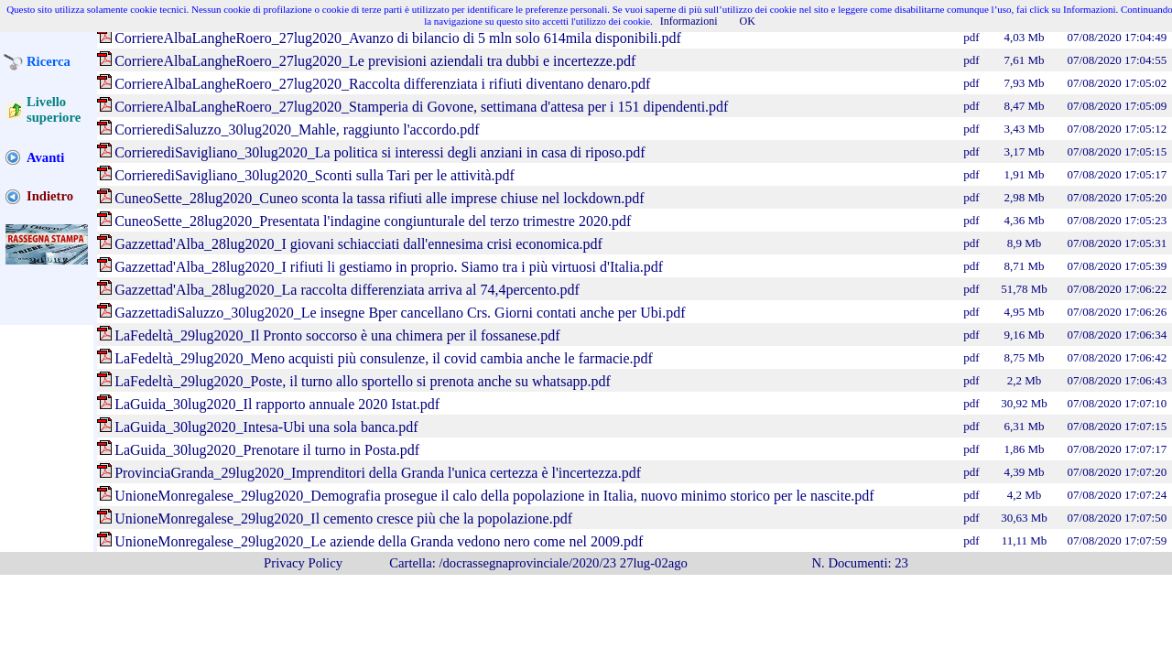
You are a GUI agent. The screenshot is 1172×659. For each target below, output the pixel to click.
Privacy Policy (303, 563)
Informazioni (689, 21)
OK (747, 21)
